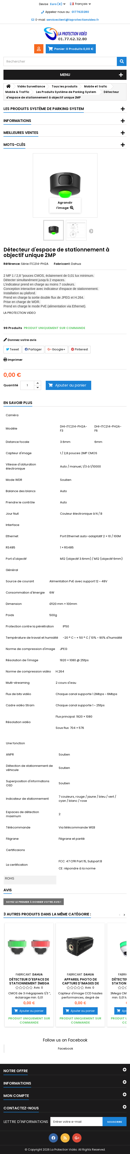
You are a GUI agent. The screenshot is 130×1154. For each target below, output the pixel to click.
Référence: (11, 264)
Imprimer (15, 360)
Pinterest (79, 349)
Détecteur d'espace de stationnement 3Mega (29, 981)
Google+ (56, 349)
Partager (33, 349)
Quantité (10, 385)
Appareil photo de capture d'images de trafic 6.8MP (80, 983)
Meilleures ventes (20, 132)
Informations (17, 120)
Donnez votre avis (22, 340)
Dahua (76, 264)
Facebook (65, 1048)
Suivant (90, 231)
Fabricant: (62, 264)
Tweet (12, 349)
